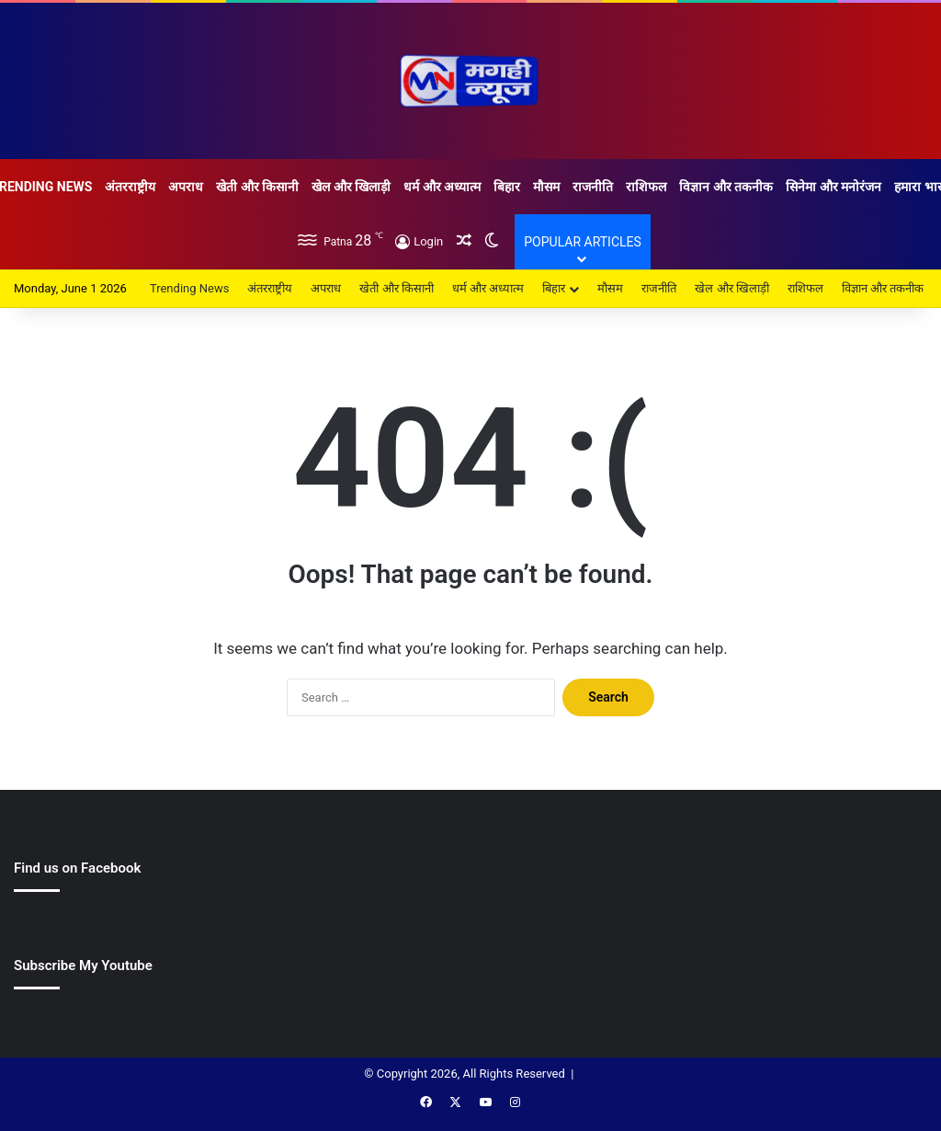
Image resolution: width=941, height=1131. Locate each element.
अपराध (185, 186)
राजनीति (593, 186)
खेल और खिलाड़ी (351, 186)
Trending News (189, 288)
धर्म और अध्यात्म (442, 186)
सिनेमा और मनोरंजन (833, 186)
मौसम (546, 186)
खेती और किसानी (257, 186)
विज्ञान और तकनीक (726, 186)
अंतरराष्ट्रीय (130, 186)
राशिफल (646, 186)
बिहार (506, 186)
